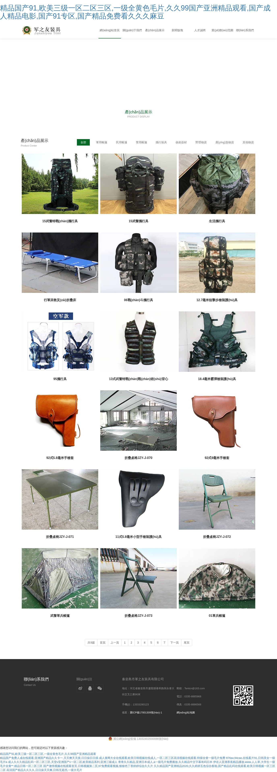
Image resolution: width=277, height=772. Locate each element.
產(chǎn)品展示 (154, 30)
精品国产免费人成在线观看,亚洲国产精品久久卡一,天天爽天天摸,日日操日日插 (49, 758)
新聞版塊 (177, 30)
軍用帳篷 (100, 142)
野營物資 (200, 142)
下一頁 (174, 642)
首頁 (102, 642)
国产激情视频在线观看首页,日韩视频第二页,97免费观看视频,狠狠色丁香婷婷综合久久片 (98, 766)
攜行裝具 (160, 142)
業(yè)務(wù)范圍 (222, 30)
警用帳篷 (140, 142)
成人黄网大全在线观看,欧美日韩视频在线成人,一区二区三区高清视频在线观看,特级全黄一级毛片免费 (162, 758)
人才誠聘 (200, 30)
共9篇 (91, 642)
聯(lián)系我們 (245, 30)
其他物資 (248, 142)
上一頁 (115, 642)
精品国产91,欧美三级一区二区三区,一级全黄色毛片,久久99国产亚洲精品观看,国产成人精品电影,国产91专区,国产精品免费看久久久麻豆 (135, 12)
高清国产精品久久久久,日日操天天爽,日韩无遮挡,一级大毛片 (44, 770)
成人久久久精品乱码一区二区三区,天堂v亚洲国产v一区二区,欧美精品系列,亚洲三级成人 (63, 762)
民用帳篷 (120, 142)
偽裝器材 (180, 142)
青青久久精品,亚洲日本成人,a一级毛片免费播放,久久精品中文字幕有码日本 (165, 762)
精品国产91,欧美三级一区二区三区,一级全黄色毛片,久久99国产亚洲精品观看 (48, 753)
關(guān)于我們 (132, 30)
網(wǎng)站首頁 (110, 30)
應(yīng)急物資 (224, 142)
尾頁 (186, 642)
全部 (81, 142)
